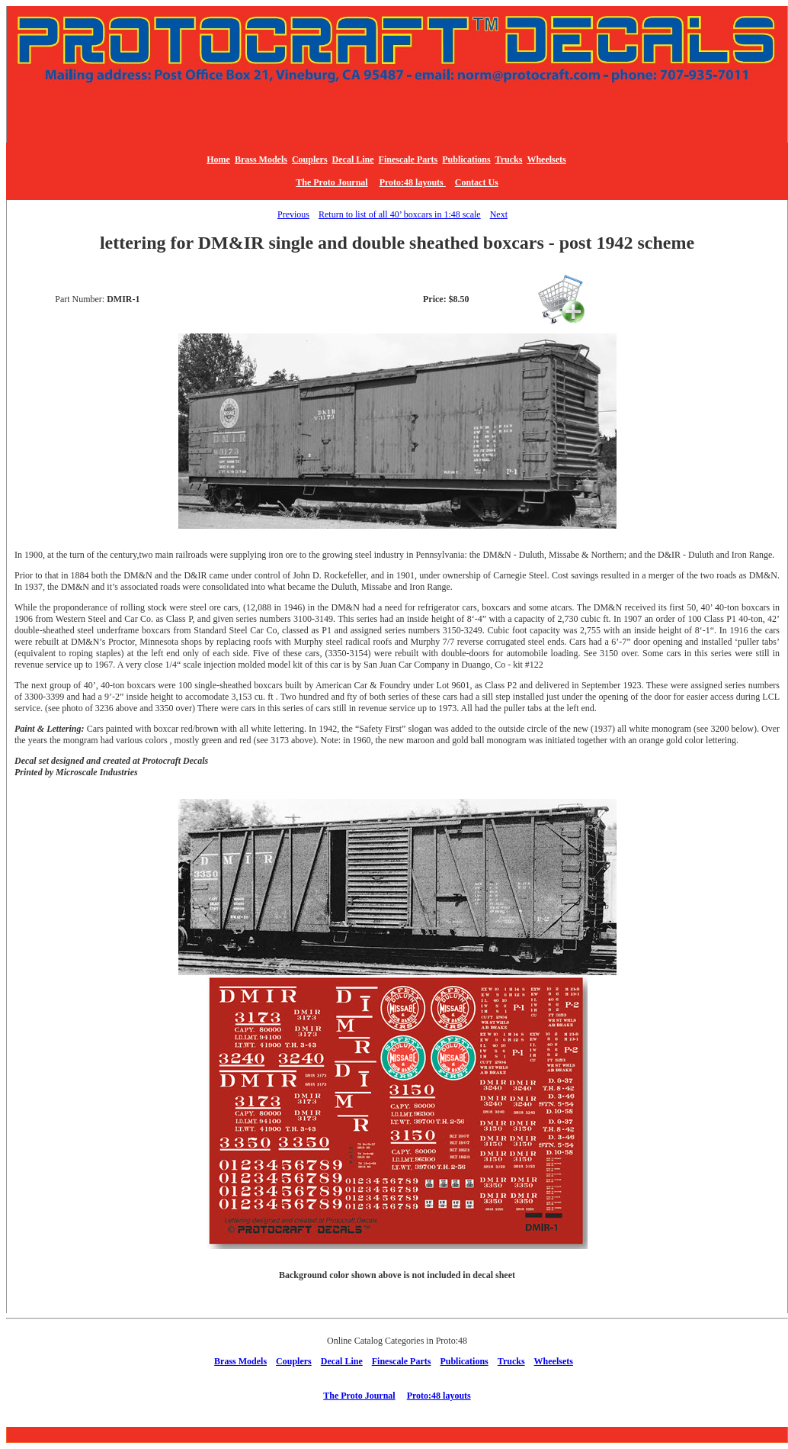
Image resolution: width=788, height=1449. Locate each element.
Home (218, 159)
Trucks (509, 159)
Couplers (310, 159)
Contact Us (476, 182)
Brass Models (261, 159)
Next (499, 214)
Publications (466, 159)
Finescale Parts (408, 159)
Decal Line (353, 159)
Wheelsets (546, 159)
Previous (293, 214)
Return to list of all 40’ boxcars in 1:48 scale (400, 214)
